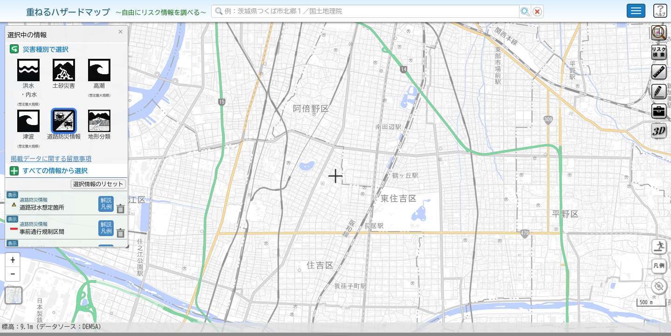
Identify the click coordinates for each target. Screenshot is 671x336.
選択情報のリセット (98, 184)
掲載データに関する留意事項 (51, 158)
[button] (13, 284)
